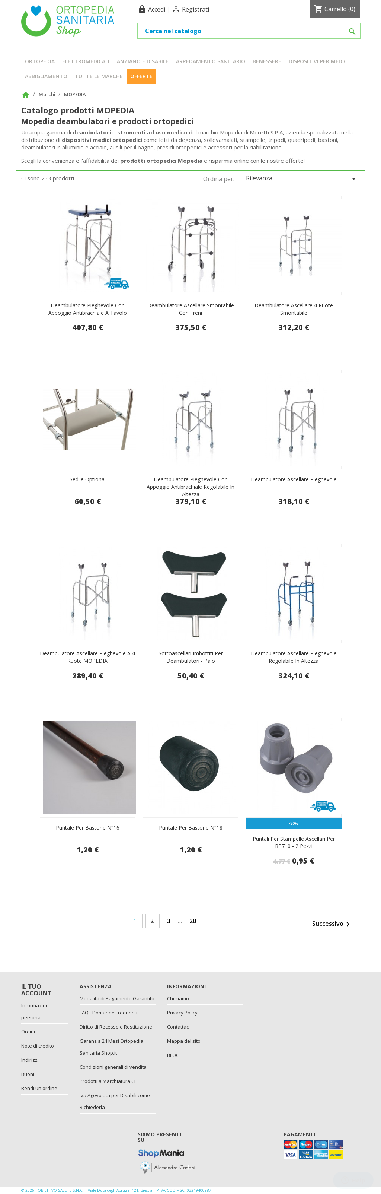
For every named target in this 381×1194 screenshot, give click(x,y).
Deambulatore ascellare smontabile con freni (190, 309)
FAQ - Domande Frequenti (108, 1012)
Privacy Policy (182, 1012)
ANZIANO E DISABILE (143, 61)
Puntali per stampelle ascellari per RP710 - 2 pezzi (294, 842)
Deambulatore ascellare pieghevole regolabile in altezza (294, 657)
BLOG (173, 1055)
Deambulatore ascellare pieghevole (294, 479)
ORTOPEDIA (40, 61)
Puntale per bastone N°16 (87, 827)
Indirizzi (30, 1060)
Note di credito (37, 1045)
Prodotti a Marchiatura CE (108, 1081)
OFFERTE (141, 76)
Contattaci (178, 1026)
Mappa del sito (184, 1041)
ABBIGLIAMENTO (46, 76)
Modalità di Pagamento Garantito (117, 998)
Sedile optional (88, 479)
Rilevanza (302, 178)
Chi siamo (178, 998)
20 (192, 921)
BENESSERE (267, 61)
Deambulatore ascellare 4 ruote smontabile (293, 309)
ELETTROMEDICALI (85, 61)
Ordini (28, 1031)
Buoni (27, 1074)
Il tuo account (36, 989)
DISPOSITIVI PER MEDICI (319, 61)
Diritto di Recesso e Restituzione (116, 1026)
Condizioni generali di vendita (113, 1067)
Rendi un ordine (39, 1088)
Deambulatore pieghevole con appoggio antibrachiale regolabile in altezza (190, 487)
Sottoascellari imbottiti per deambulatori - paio (191, 657)
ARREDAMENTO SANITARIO (210, 61)
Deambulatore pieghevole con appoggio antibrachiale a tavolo (87, 309)
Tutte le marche (99, 76)
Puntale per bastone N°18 (190, 827)
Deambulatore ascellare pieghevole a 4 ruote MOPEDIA (87, 657)
